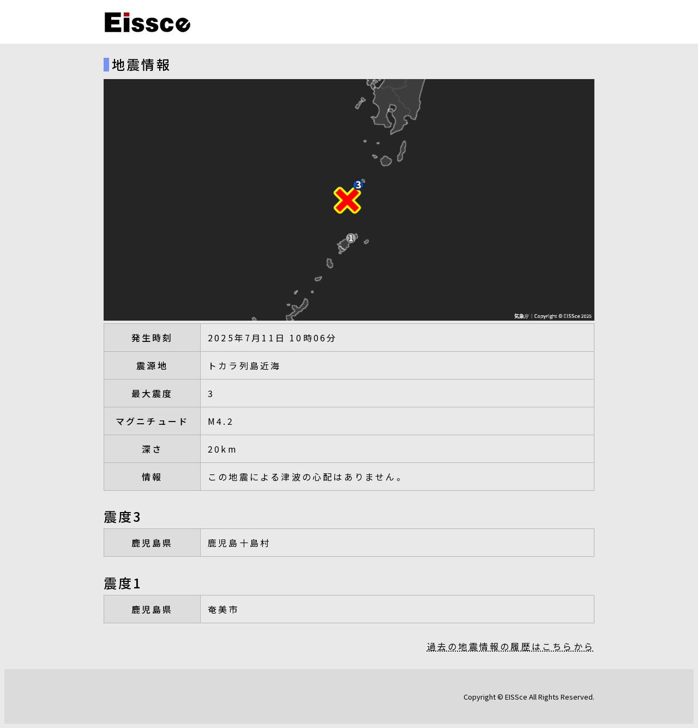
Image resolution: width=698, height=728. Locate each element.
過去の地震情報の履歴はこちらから (510, 646)
